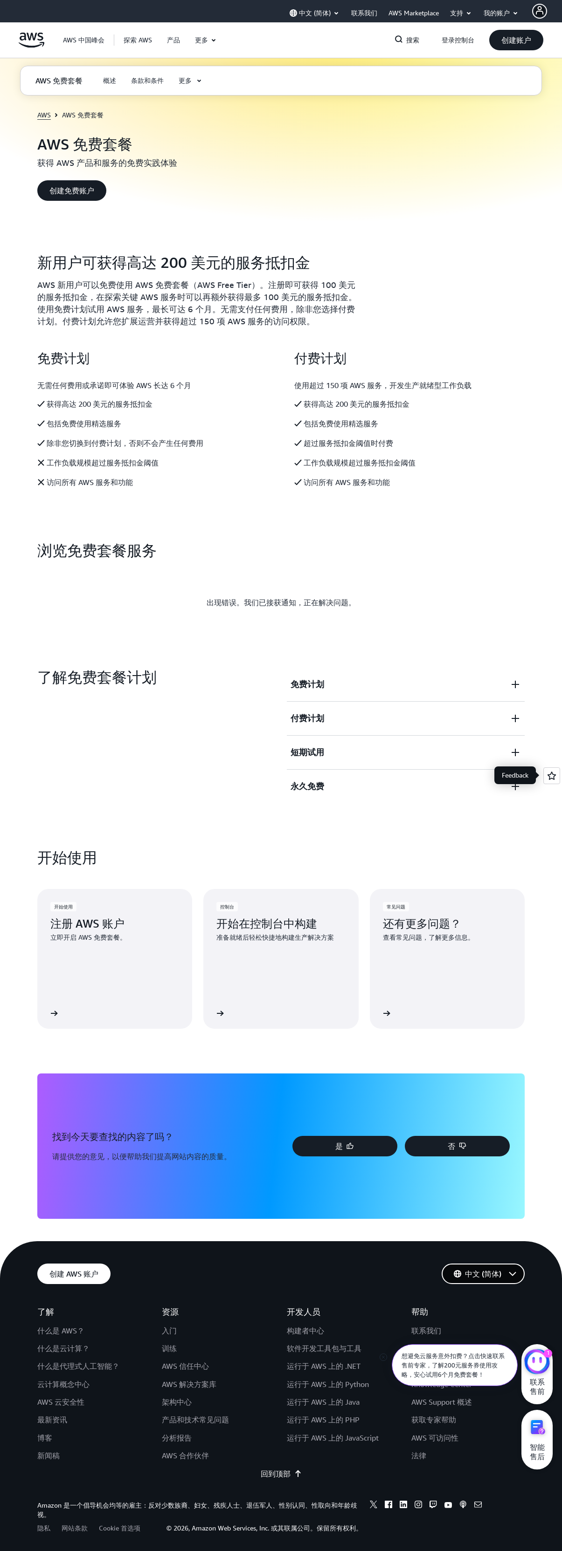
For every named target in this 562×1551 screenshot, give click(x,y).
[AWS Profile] (539, 11)
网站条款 (75, 1528)
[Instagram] (418, 1506)
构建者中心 (305, 1330)
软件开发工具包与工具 (324, 1348)
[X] (373, 1506)
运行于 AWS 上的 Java (323, 1402)
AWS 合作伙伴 (185, 1455)
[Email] (478, 1506)
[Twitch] (433, 1506)
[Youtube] (448, 1506)
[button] (138, 40)
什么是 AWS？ (60, 1330)
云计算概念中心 (63, 1384)
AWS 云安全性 (60, 1402)
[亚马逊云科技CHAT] (537, 1363)
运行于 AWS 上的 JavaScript (333, 1437)
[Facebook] (388, 1506)
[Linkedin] (403, 1506)
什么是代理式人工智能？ (78, 1366)
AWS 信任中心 (185, 1366)
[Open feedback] (551, 775)
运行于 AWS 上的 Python (328, 1384)
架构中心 (177, 1402)
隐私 (43, 1528)
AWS (44, 115)
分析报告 (177, 1437)
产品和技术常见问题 (195, 1419)
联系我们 (426, 1330)
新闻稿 (48, 1455)
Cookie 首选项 (119, 1528)
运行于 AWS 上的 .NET (324, 1366)
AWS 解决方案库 (189, 1384)
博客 (44, 1437)
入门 (169, 1330)
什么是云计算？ (63, 1348)
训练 (169, 1348)
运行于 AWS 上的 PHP (323, 1419)
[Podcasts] (463, 1506)
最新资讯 (52, 1419)
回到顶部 (281, 1473)
